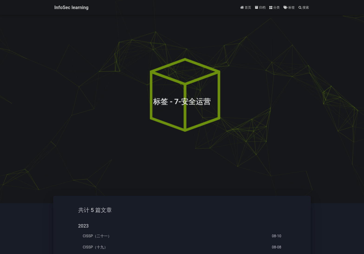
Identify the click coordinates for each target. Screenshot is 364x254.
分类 (274, 7)
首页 (245, 7)
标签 (289, 7)
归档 (260, 7)
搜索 (304, 7)
